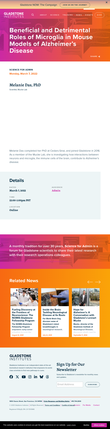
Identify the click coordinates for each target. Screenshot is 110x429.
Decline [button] (86, 425)
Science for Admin (21, 69)
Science (55, 15)
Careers (77, 405)
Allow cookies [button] (99, 425)
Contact (96, 405)
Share (95, 56)
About (43, 15)
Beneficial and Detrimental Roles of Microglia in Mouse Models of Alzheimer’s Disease (38, 261)
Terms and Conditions (52, 405)
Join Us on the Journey (75, 5)
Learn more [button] (71, 425)
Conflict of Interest (68, 405)
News (79, 15)
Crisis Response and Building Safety (56, 401)
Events (89, 15)
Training (68, 15)
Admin (56, 190)
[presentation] (91, 281)
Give (99, 15)
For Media (87, 405)
